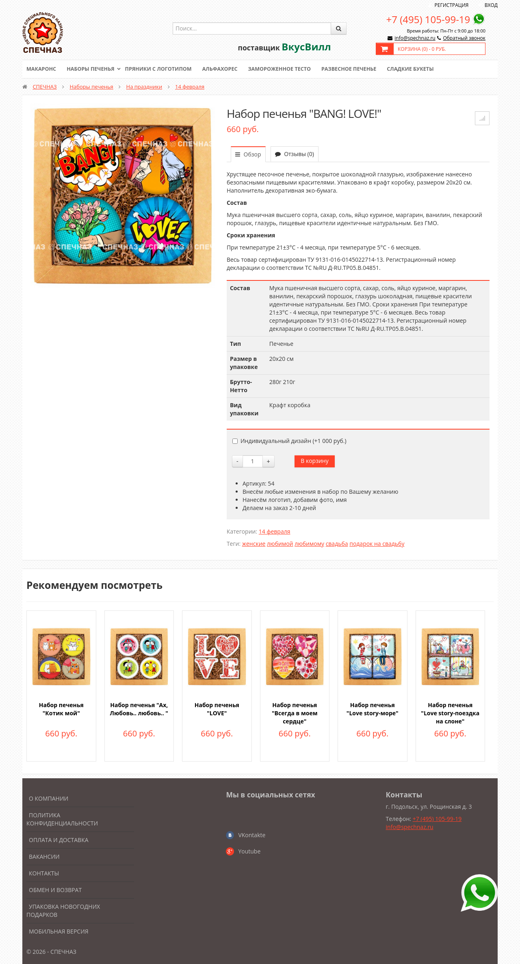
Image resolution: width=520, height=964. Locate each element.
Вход (491, 5)
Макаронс (41, 69)
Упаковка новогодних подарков (63, 910)
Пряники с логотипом (162, 69)
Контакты (44, 873)
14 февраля (189, 86)
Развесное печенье (358, 69)
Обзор (248, 154)
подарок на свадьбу (376, 543)
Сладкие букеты (421, 69)
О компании (48, 798)
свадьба (337, 543)
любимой (280, 543)
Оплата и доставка (59, 840)
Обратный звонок (464, 38)
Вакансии (44, 856)
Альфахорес (225, 69)
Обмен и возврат (55, 890)
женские (254, 543)
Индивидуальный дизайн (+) (289, 441)
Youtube (249, 851)
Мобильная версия (59, 931)
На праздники (144, 86)
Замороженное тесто (286, 69)
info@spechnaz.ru (414, 38)
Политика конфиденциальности (62, 819)
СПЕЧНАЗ (44, 86)
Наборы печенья (92, 69)
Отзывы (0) (294, 154)
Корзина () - (422, 49)
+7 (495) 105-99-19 (428, 19)
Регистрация (452, 5)
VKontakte (251, 835)
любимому (309, 543)
